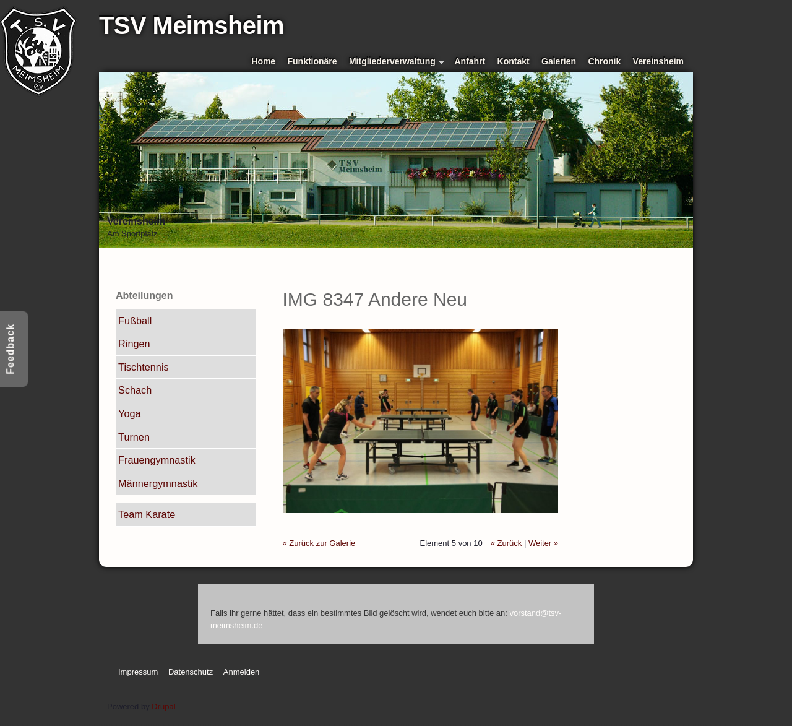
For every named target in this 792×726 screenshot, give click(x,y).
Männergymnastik (157, 483)
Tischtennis (143, 367)
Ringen (134, 343)
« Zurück (506, 543)
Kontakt (513, 61)
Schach (135, 389)
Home (263, 61)
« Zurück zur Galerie (319, 543)
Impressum (138, 671)
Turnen (134, 437)
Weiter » (543, 543)
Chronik (604, 61)
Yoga (129, 413)
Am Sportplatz (132, 233)
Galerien (558, 61)
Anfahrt (470, 61)
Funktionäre (312, 61)
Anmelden (241, 671)
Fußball (135, 320)
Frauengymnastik (157, 459)
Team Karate (146, 514)
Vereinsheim (658, 61)
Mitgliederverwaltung (396, 62)
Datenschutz (190, 671)
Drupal (163, 706)
